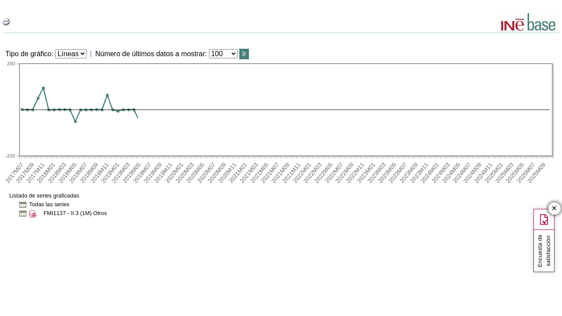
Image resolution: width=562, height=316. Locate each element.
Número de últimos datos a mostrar (150, 53)
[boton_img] (6, 21)
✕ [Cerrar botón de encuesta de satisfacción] (554, 209)
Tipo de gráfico (28, 53)
